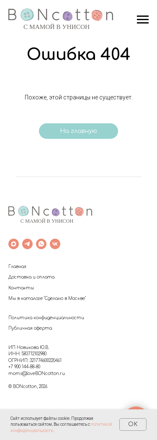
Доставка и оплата (31, 277)
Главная (17, 266)
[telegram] (27, 244)
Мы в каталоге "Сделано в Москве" (47, 298)
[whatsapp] (41, 244)
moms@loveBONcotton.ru (36, 373)
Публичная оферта (30, 328)
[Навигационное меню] (143, 20)
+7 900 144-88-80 (24, 366)
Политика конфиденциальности (46, 317)
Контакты (21, 288)
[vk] (55, 244)
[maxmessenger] (13, 244)
